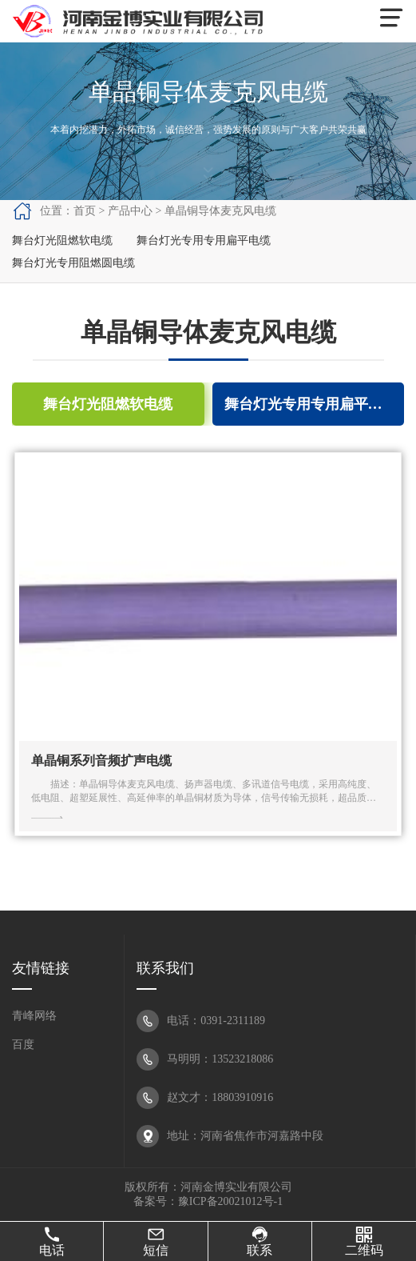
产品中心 (130, 211)
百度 (23, 1045)
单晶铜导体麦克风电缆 (220, 211)
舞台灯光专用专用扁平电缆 (204, 240)
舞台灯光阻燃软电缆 (62, 240)
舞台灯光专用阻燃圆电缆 (73, 263)
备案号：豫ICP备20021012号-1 (208, 1201)
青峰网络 (34, 1016)
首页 (84, 211)
